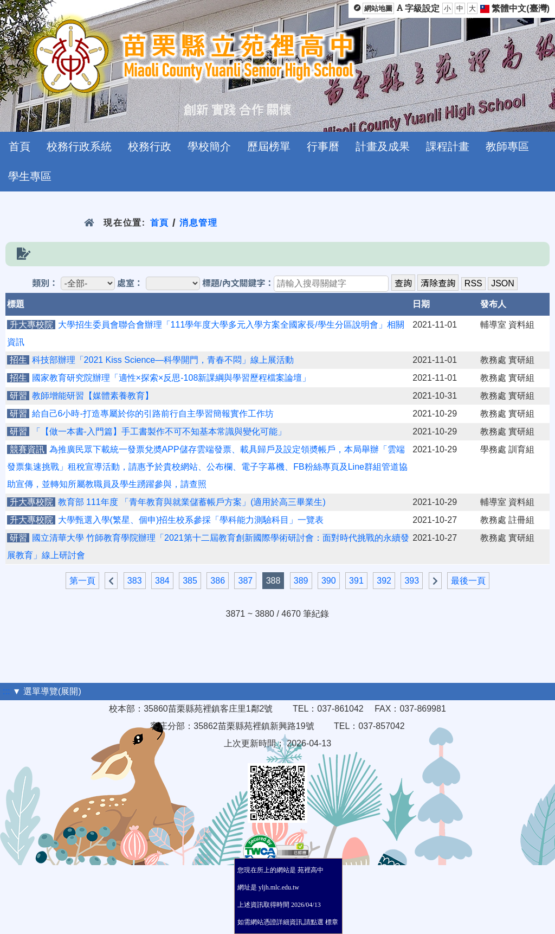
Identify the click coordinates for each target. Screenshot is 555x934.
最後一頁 (468, 580)
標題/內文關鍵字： (238, 283)
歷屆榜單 (269, 146)
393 (411, 580)
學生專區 (29, 176)
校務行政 (149, 146)
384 (162, 580)
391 (356, 580)
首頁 (19, 146)
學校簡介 (209, 146)
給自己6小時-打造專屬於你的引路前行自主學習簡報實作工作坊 (153, 413)
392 (384, 580)
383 (134, 580)
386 (217, 580)
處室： (130, 283)
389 (301, 580)
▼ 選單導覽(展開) (46, 691)
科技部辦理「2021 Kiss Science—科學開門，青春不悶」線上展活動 (163, 359)
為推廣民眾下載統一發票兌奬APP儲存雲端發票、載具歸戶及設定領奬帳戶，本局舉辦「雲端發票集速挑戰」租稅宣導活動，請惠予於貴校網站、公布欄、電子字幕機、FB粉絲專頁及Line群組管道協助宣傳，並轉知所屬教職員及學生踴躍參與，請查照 (207, 467)
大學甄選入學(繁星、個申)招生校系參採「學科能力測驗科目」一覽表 (191, 519)
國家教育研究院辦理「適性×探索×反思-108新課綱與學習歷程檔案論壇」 (171, 377)
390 (328, 580)
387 (245, 580)
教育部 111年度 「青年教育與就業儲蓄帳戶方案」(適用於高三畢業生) (192, 502)
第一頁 (82, 580)
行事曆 (323, 146)
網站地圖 (378, 8)
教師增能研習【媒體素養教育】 (92, 395)
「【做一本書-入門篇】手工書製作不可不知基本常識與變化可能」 (159, 431)
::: (6, 691)
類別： (45, 283)
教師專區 (507, 146)
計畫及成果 (383, 146)
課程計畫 (447, 146)
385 (190, 580)
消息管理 (198, 222)
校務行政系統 (79, 146)
